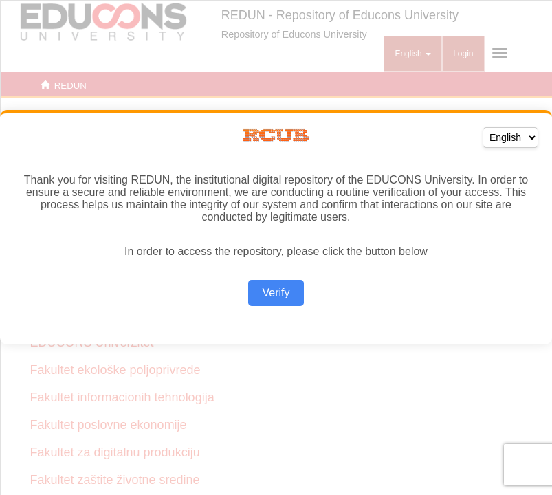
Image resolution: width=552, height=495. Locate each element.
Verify (275, 292)
